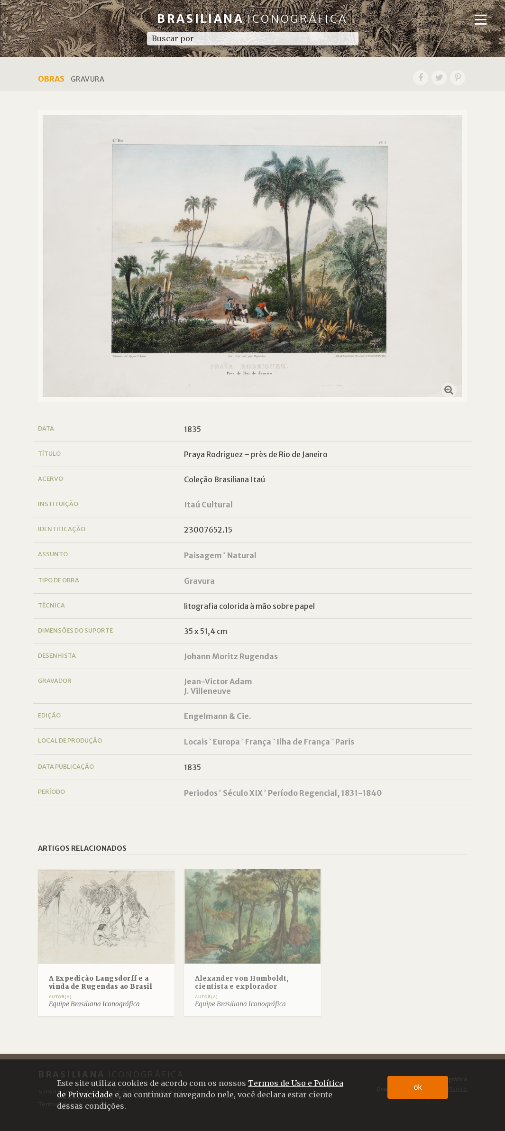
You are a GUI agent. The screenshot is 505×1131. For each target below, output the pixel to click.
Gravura (199, 581)
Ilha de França (303, 741)
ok (418, 1087)
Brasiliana (252, 18)
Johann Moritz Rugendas (231, 656)
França (258, 741)
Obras (51, 78)
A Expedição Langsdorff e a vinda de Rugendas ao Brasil (101, 983)
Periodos (201, 793)
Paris (344, 741)
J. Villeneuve (207, 691)
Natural (242, 555)
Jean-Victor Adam (218, 681)
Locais (196, 741)
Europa (226, 741)
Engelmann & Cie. (217, 716)
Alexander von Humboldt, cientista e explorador (242, 983)
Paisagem (203, 555)
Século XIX (243, 793)
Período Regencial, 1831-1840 (325, 793)
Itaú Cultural (208, 504)
